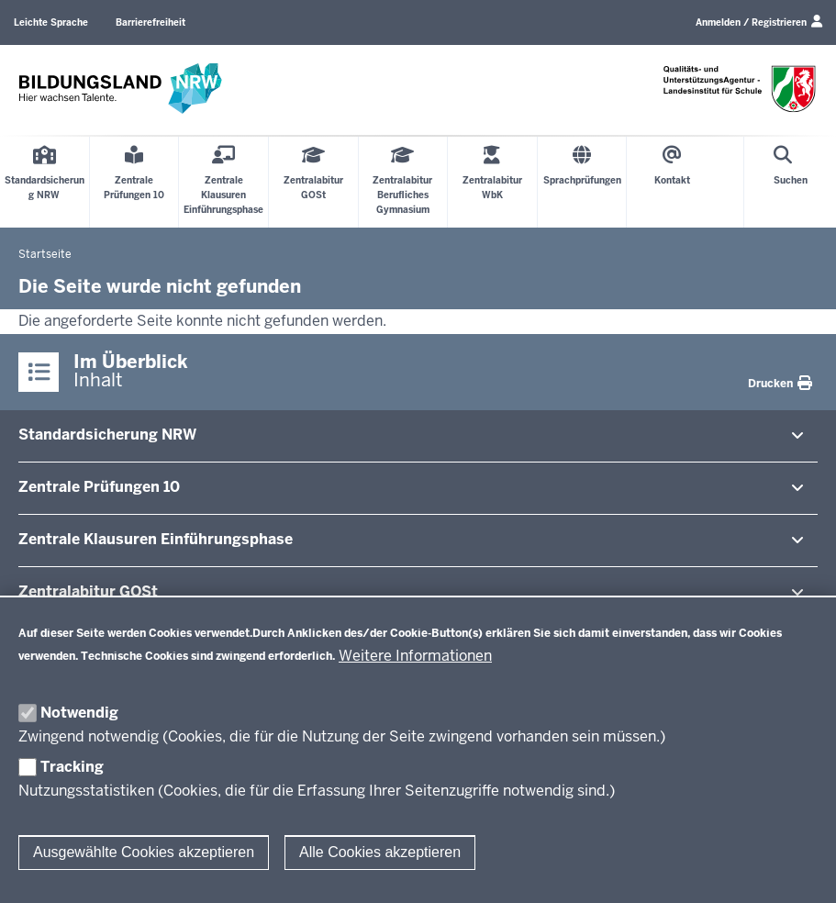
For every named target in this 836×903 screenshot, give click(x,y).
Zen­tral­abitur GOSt (88, 591)
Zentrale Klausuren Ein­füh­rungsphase (155, 539)
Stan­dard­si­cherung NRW (107, 434)
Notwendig (79, 712)
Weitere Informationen (415, 655)
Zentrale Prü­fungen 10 (99, 486)
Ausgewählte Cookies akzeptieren (143, 852)
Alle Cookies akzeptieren (380, 852)
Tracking (72, 766)
